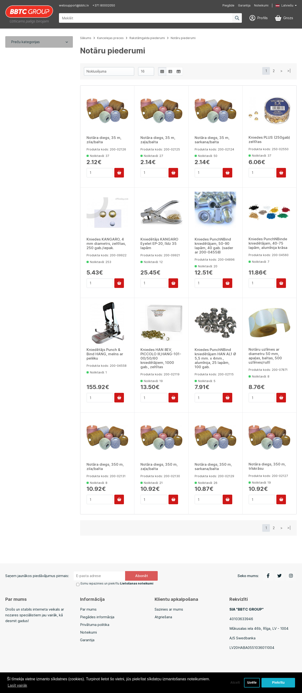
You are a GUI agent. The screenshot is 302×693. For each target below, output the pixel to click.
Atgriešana (163, 616)
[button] (282, 5)
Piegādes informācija (97, 616)
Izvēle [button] (251, 683)
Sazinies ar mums (169, 609)
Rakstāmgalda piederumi (147, 38)
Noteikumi (261, 5)
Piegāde (228, 5)
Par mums (88, 609)
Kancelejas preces (110, 38)
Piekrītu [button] (278, 683)
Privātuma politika (94, 624)
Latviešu (284, 5)
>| (289, 71)
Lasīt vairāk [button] (17, 685)
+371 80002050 (104, 5)
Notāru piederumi (183, 38)
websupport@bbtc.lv (74, 5)
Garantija (244, 5)
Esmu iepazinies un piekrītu (117, 583)
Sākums (85, 38)
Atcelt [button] (234, 683)
